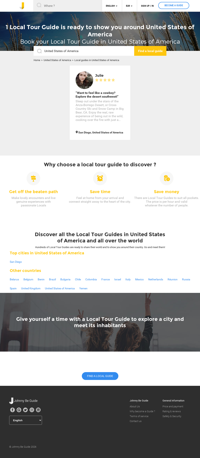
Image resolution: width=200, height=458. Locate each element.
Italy (128, 279)
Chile (78, 279)
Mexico (139, 279)
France (105, 279)
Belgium (28, 279)
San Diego (16, 261)
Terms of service (139, 416)
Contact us (136, 421)
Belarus (14, 279)
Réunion (173, 279)
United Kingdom (30, 288)
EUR (128, 6)
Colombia (91, 279)
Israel (117, 279)
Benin (41, 279)
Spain (13, 288)
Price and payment (172, 406)
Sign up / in (147, 6)
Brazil (52, 279)
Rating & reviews (171, 411)
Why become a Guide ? (142, 411)
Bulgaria (65, 279)
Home (37, 60)
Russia (186, 279)
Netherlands (155, 279)
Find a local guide (100, 376)
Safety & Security (171, 416)
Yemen (83, 288)
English (110, 6)
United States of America (57, 60)
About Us (135, 406)
